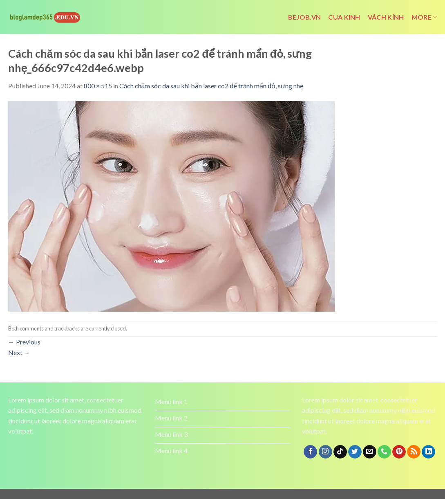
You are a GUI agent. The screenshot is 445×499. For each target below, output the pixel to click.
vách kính (386, 17)
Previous (24, 342)
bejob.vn (304, 17)
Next (19, 352)
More (424, 17)
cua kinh (344, 17)
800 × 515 (98, 86)
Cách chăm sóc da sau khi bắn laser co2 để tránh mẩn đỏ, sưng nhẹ (211, 86)
